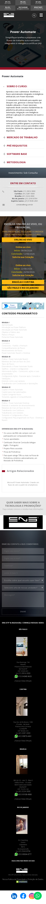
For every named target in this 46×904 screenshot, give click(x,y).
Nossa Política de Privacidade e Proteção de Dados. (23, 879)
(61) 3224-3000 (24, 791)
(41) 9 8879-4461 (23, 736)
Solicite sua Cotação (23, 257)
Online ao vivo (23, 247)
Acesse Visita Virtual (23, 681)
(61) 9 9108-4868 (23, 794)
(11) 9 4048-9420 (23, 676)
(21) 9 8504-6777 (23, 854)
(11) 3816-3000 (24, 673)
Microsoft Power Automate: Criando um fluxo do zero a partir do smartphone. (23, 483)
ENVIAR (23, 611)
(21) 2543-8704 (24, 851)
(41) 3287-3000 (24, 733)
